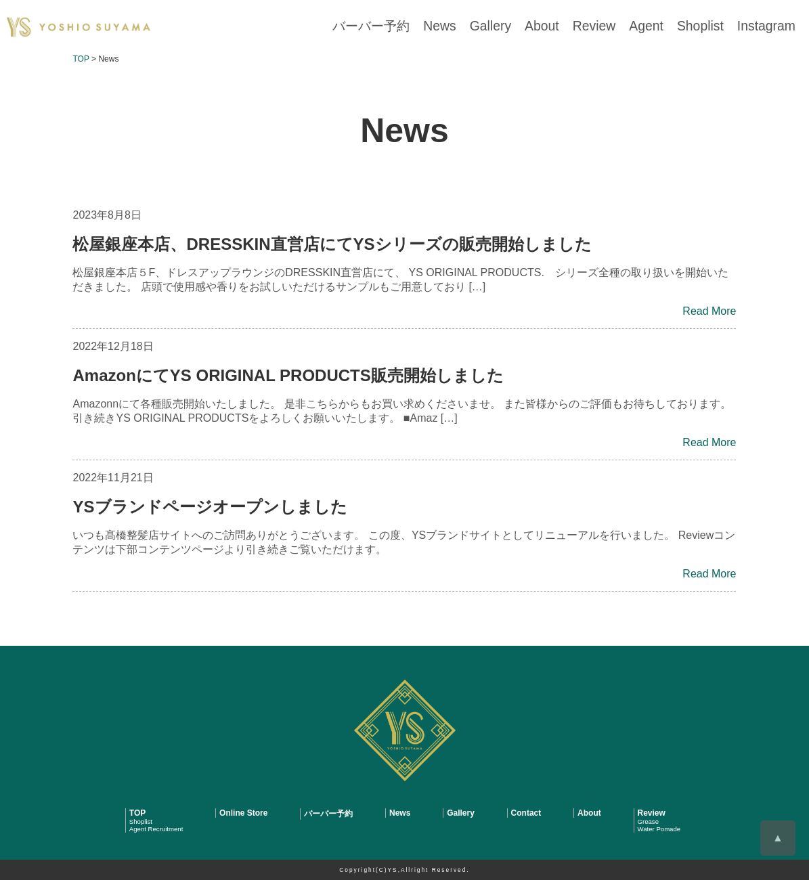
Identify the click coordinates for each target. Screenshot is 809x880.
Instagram (771, 26)
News (487, 26)
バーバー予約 (427, 26)
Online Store (243, 813)
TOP (137, 813)
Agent (667, 26)
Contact (526, 813)
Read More (709, 311)
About (577, 26)
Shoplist (714, 26)
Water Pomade (659, 829)
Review (622, 26)
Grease (648, 821)
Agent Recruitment (156, 829)
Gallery (532, 26)
